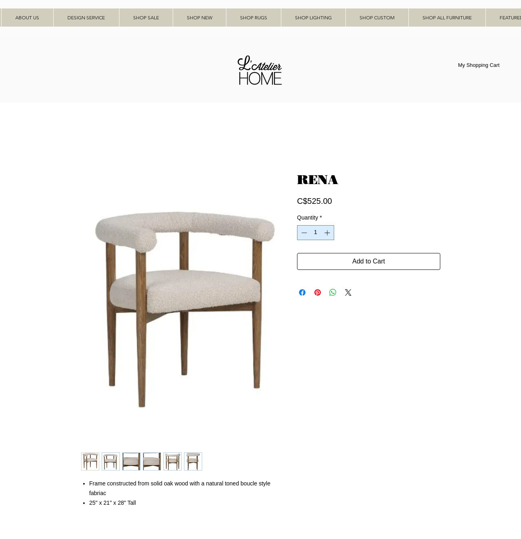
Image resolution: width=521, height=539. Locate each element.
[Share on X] (348, 292)
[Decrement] (303, 233)
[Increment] (328, 233)
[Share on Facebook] (302, 292)
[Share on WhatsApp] (333, 292)
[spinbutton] (315, 233)
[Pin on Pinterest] (317, 292)
